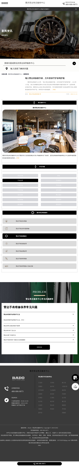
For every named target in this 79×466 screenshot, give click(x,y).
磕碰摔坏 (58, 199)
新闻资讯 (58, 204)
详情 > (18, 158)
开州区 (64, 409)
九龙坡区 (53, 390)
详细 (54, 89)
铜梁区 (64, 405)
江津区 (52, 397)
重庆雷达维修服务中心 (15, 74)
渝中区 (52, 386)
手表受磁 (20, 190)
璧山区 (52, 405)
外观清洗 (20, 185)
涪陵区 (40, 386)
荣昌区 (52, 409)
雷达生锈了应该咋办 (10, 335)
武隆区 (64, 412)
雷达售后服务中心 (38, 428)
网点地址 (58, 195)
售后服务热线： (39, 437)
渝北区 (52, 394)
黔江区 (64, 382)
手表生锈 (58, 185)
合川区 (64, 397)
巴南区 (64, 394)
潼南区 (40, 409)
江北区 (40, 382)
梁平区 (40, 412)
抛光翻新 (20, 204)
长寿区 (40, 397)
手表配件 (58, 180)
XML (39, 445)
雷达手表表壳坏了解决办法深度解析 (14, 340)
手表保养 (20, 180)
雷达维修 (20, 199)
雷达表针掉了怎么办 (10, 330)
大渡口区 (64, 386)
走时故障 (58, 190)
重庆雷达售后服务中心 (35, 3)
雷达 (58, 175)
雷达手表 (20, 175)
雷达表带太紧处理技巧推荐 (12, 326)
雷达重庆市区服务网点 (45, 376)
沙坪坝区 (41, 390)
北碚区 (40, 394)
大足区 (40, 405)
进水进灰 (20, 195)
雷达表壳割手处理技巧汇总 (12, 314)
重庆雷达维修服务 (42, 212)
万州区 (52, 382)
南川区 (52, 401)
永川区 (40, 401)
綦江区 (64, 401)
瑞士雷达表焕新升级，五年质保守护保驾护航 (45, 78)
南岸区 (64, 390)
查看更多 (39, 347)
